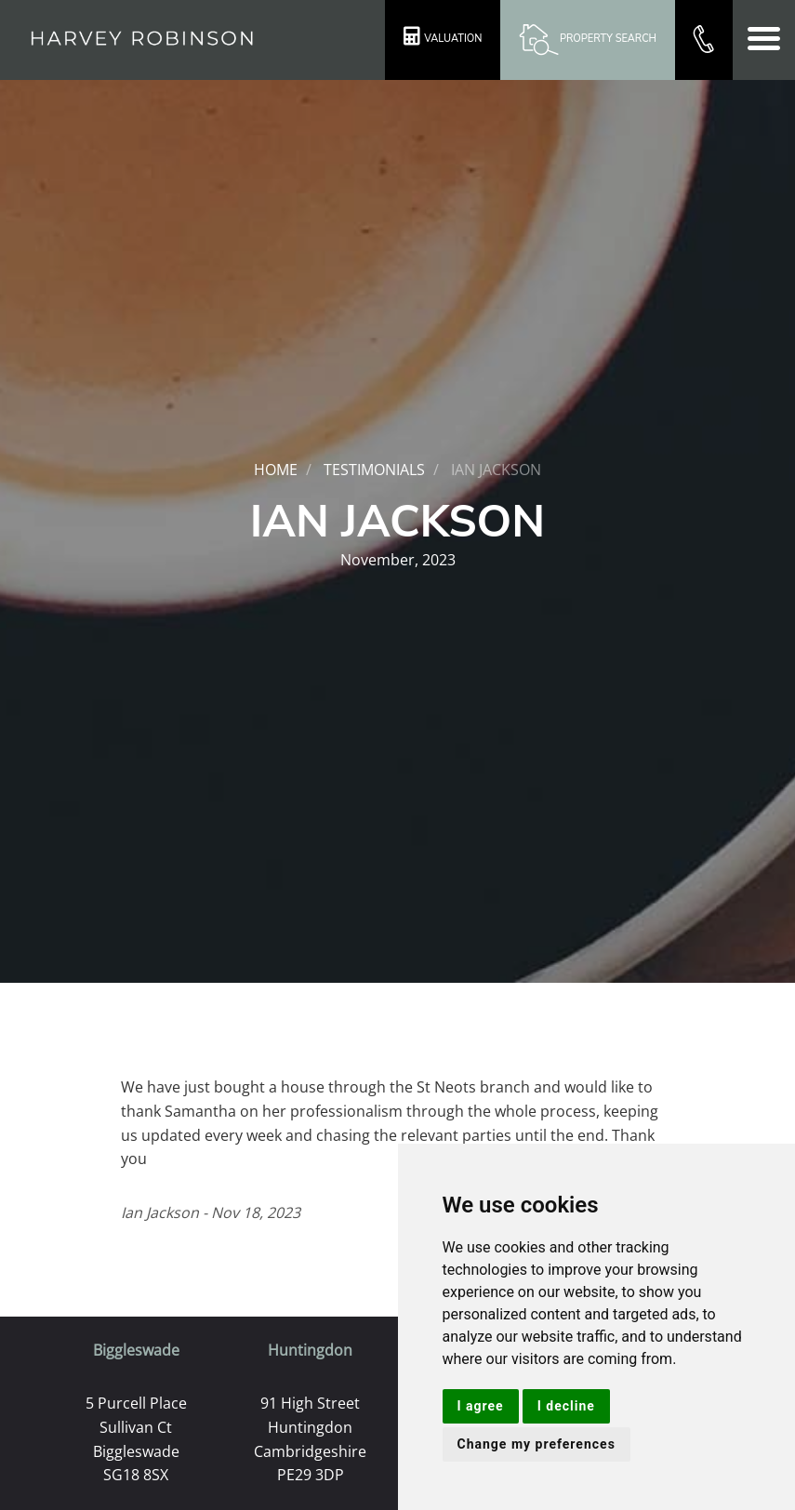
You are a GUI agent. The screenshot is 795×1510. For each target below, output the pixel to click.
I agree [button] (480, 1405)
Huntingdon (310, 1350)
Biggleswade (136, 1350)
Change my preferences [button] (536, 1444)
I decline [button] (566, 1405)
